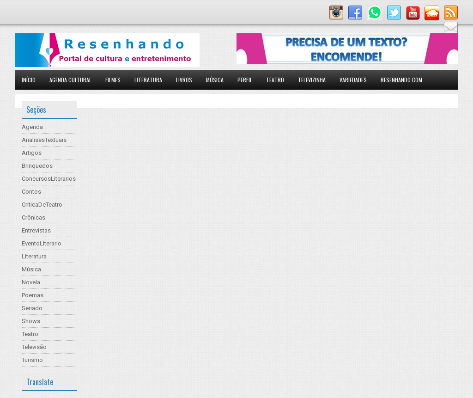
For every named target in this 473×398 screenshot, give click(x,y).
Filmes (113, 80)
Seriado (32, 308)
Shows (31, 321)
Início (29, 80)
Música (215, 80)
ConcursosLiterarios (49, 178)
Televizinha (312, 80)
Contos (31, 191)
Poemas (32, 295)
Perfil (244, 80)
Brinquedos (37, 165)
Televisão (34, 346)
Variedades (353, 80)
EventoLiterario (41, 243)
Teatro (275, 80)
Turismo (32, 359)
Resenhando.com (401, 80)
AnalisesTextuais (44, 139)
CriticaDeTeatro (42, 204)
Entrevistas (36, 230)
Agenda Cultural (70, 80)
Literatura (148, 80)
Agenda (32, 126)
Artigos (32, 152)
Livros (184, 80)
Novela (31, 282)
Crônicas (33, 217)
